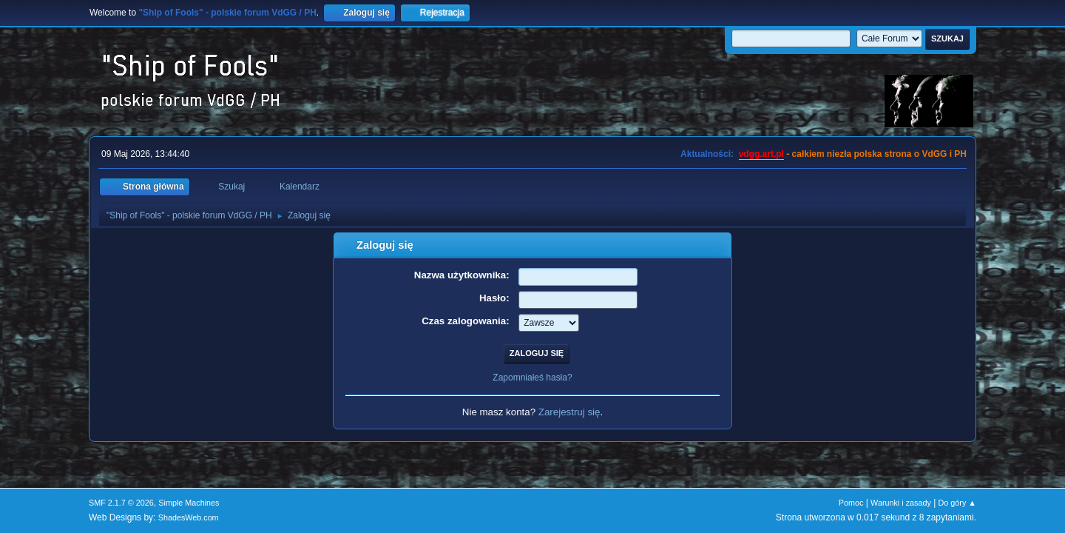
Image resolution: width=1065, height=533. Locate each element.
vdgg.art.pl (761, 154)
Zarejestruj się (569, 412)
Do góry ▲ (957, 502)
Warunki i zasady (900, 502)
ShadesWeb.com (188, 517)
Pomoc (851, 502)
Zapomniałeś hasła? (532, 377)
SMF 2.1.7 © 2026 (121, 502)
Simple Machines (188, 502)
